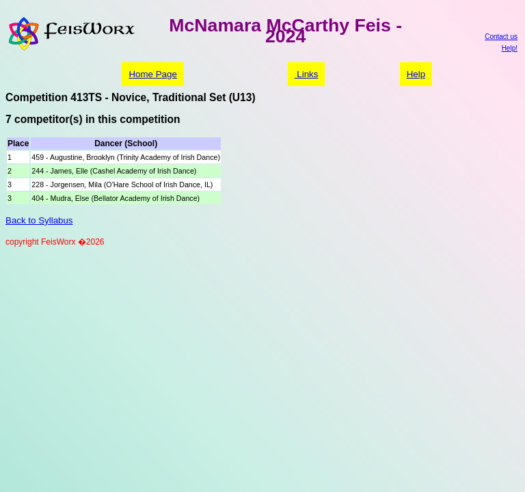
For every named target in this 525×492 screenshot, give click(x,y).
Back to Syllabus (39, 220)
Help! (509, 48)
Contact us (501, 36)
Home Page (152, 74)
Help (416, 74)
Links (307, 74)
